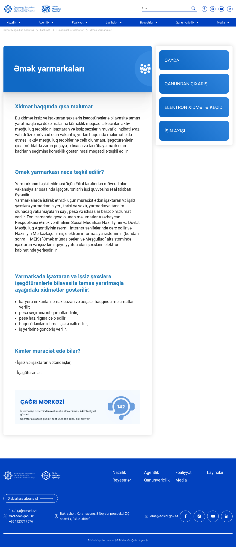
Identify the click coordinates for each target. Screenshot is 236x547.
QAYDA (172, 60)
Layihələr (112, 22)
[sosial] (20, 9)
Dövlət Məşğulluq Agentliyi (18, 30)
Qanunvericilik (185, 22)
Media (221, 22)
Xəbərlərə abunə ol (30, 498)
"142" (12, 511)
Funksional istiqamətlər (70, 30)
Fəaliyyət (77, 22)
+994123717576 (21, 521)
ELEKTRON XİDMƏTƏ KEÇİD (193, 107)
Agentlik (44, 22)
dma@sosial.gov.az (164, 516)
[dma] (51, 9)
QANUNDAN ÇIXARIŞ (186, 83)
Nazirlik (11, 22)
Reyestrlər (146, 22)
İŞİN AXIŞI (175, 131)
